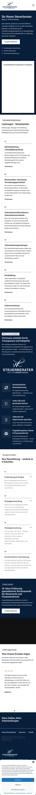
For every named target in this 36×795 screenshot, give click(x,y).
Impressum (29, 793)
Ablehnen (18, 784)
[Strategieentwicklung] (30, 507)
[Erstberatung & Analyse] (30, 480)
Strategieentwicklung (13, 507)
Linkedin (5, 737)
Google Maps (6, 740)
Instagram (20, 737)
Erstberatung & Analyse (14, 480)
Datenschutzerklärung (9, 793)
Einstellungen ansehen (18, 789)
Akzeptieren (17, 780)
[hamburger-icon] (33, 5)
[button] (33, 762)
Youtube (13, 737)
